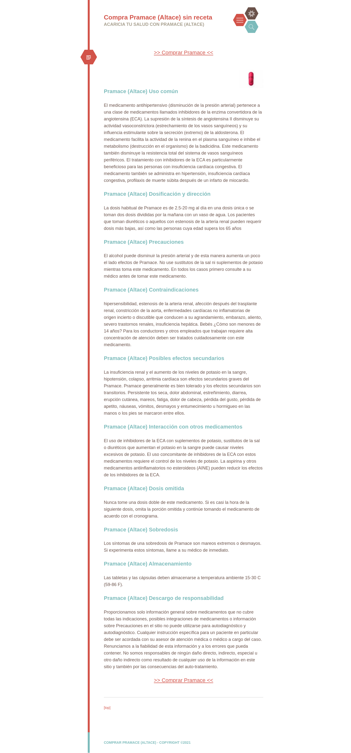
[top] (107, 708)
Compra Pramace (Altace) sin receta (158, 17)
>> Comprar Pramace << (183, 52)
